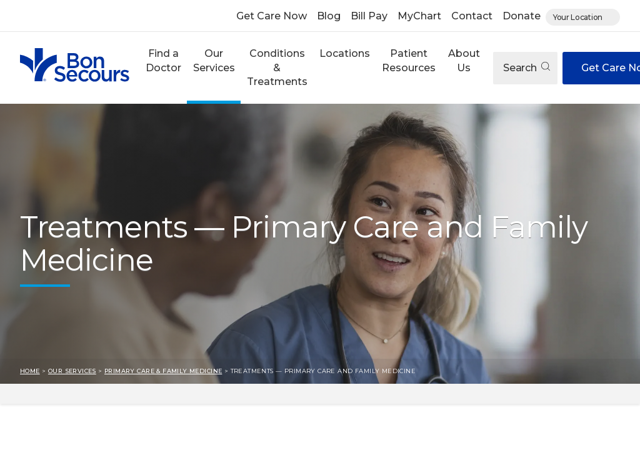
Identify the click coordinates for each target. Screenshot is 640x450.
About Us (464, 60)
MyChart (419, 16)
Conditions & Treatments (277, 68)
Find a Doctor (163, 60)
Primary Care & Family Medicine (163, 371)
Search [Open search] (526, 68)
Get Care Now (271, 16)
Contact (471, 16)
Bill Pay (369, 16)
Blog (329, 16)
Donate (521, 16)
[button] (163, 68)
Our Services (214, 60)
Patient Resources (409, 60)
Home (30, 371)
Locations (344, 53)
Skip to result (9, 393)
